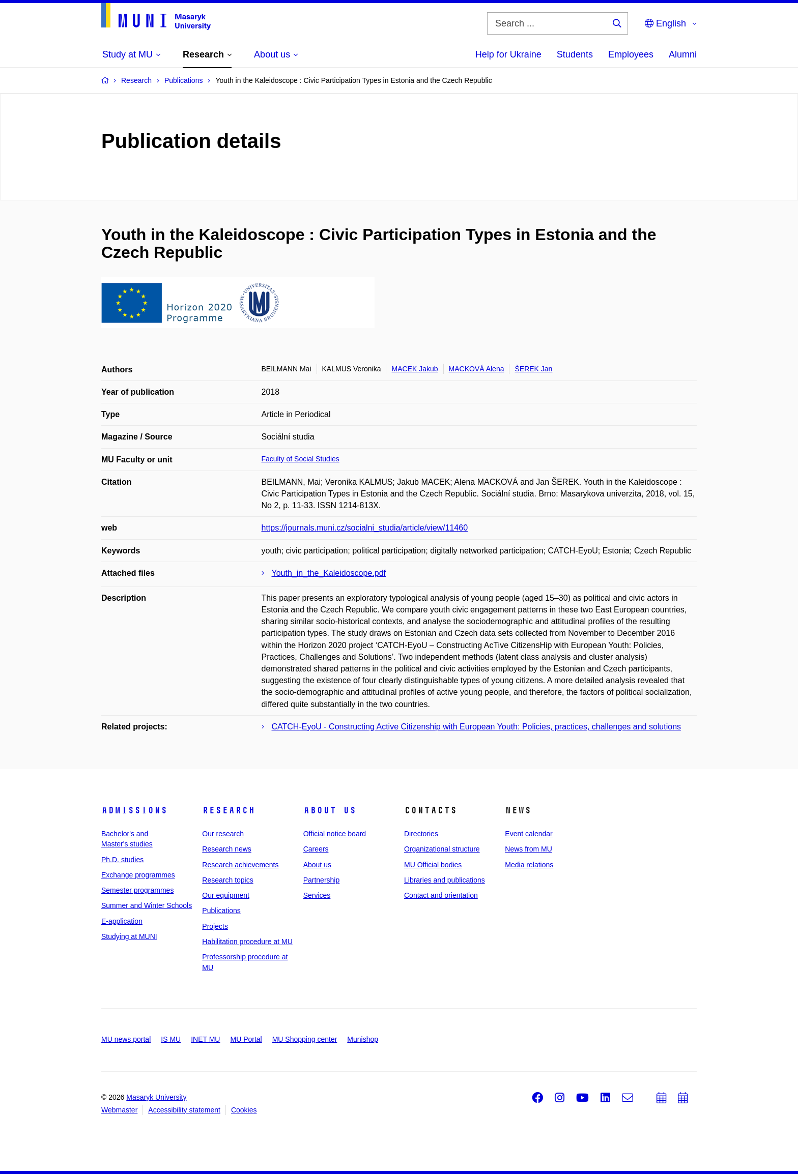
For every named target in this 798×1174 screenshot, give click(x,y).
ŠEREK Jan (533, 369)
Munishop (362, 1039)
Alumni (683, 54)
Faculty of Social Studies (300, 459)
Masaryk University (156, 1097)
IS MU (171, 1039)
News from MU (528, 849)
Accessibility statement (184, 1110)
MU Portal (246, 1039)
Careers (316, 849)
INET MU (205, 1039)
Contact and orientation (441, 895)
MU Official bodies (433, 865)
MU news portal (126, 1039)
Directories (421, 834)
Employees (630, 54)
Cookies (244, 1110)
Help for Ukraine (508, 54)
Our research (223, 834)
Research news (226, 849)
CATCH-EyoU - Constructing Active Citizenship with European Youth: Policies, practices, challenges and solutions (476, 726)
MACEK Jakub (414, 369)
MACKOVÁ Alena (476, 369)
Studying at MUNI (129, 936)
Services (317, 895)
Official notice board (334, 834)
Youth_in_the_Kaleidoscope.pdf (329, 573)
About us (329, 810)
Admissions (134, 810)
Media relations (529, 865)
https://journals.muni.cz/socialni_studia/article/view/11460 (365, 527)
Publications (221, 910)
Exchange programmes (138, 875)
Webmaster (119, 1110)
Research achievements (240, 865)
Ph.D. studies (122, 860)
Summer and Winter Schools (146, 905)
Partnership (321, 880)
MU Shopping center (304, 1039)
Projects (215, 926)
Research (228, 810)
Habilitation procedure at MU (247, 941)
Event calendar (528, 834)
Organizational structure (442, 849)
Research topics (227, 880)
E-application (121, 921)
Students (575, 54)
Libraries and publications (444, 880)
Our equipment (225, 895)
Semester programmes (137, 890)
